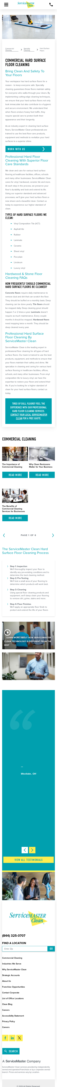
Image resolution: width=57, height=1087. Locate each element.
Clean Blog (7, 1004)
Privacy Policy (8, 1021)
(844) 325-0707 (13, 935)
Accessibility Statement (13, 1016)
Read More (15, 475)
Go (51, 948)
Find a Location (14, 943)
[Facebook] (5, 1038)
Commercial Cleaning (9, 49)
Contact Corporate (10, 992)
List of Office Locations (13, 998)
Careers (6, 1010)
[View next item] (32, 850)
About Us (6, 981)
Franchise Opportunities (13, 987)
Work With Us (17, 149)
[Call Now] (51, 4)
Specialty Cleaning (27, 49)
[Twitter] (19, 1038)
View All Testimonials (29, 860)
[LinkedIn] (12, 1038)
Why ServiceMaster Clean (14, 969)
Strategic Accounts (11, 975)
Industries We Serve (11, 963)
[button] (6, 4)
